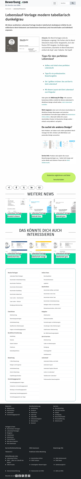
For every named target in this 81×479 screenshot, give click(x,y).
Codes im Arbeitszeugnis (50, 343)
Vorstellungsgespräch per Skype (18, 397)
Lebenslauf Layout (48, 365)
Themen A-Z (8, 452)
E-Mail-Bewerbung (14, 361)
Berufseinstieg (59, 408)
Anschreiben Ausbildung (16, 290)
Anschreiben (10, 410)
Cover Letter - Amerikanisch (16, 298)
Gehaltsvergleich (60, 465)
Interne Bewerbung (14, 372)
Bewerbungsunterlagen (15, 318)
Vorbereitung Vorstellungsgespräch (18, 393)
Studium (12, 340)
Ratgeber (10, 433)
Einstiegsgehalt (47, 351)
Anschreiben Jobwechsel (16, 294)
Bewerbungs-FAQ (58, 448)
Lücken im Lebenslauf (49, 372)
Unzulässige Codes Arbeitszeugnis (52, 326)
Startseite (8, 9)
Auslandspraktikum (14, 351)
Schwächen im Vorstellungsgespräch (19, 386)
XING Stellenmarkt (61, 458)
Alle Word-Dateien (12, 441)
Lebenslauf (10, 412)
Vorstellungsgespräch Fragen (17, 382)
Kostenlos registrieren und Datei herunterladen (58, 177)
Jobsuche (33, 415)
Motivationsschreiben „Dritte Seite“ (52, 308)
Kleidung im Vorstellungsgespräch (18, 389)
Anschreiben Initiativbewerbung (17, 280)
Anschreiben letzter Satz (50, 297)
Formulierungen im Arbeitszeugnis (52, 322)
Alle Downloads (11, 443)
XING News (59, 460)
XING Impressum (34, 448)
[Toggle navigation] (54, 3)
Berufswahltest (47, 276)
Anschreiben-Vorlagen (13, 429)
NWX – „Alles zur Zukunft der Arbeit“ (15, 461)
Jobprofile (34, 417)
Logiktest (46, 283)
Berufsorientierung (34, 406)
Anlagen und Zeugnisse (15, 365)
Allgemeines (10, 408)
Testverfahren (11, 439)
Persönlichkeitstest (48, 280)
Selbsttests (10, 437)
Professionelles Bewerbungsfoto (52, 379)
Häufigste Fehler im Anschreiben (51, 304)
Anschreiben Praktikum (15, 283)
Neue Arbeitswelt (60, 417)
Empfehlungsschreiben (15, 375)
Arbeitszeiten (47, 315)
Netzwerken (34, 421)
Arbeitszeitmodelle (48, 318)
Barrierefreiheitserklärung (13, 448)
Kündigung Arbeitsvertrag (16, 305)
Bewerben (8, 406)
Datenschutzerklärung (13, 471)
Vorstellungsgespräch (13, 415)
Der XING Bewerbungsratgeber (51, 333)
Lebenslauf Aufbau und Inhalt (51, 361)
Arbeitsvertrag (13, 315)
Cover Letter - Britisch (15, 301)
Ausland (33, 423)
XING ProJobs (11, 465)
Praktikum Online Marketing (37, 452)
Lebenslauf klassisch (19, 9)
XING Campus (35, 460)
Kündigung (46, 347)
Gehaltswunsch (47, 354)
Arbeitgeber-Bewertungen (39, 465)
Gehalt (57, 412)
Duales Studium (14, 343)
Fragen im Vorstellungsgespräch (18, 329)
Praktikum (12, 347)
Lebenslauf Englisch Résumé (51, 368)
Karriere (55, 406)
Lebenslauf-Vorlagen (13, 431)
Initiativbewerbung (14, 322)
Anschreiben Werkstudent (16, 287)
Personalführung (60, 419)
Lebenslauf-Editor (12, 458)
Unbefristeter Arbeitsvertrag (51, 329)
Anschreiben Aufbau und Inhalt (51, 290)
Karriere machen (60, 410)
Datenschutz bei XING (37, 471)
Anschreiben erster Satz (49, 294)
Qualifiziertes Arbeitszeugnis (17, 326)
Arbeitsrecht (58, 421)
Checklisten (10, 435)
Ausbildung (12, 336)
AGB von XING (59, 471)
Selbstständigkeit (36, 419)
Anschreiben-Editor (37, 458)
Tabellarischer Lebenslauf (50, 375)
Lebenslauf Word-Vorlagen (16, 276)
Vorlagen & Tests (10, 427)
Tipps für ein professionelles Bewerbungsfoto (55, 74)
